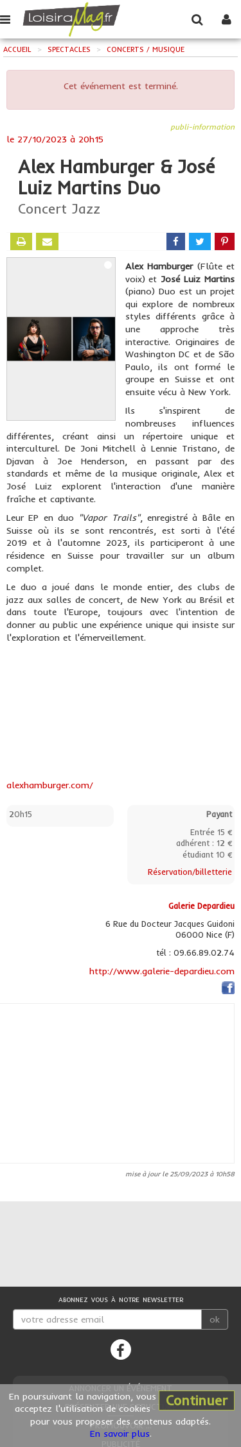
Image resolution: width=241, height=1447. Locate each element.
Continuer (197, 1400)
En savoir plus (120, 1433)
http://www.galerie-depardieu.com (162, 971)
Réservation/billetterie (190, 872)
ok (215, 1319)
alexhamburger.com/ (49, 785)
